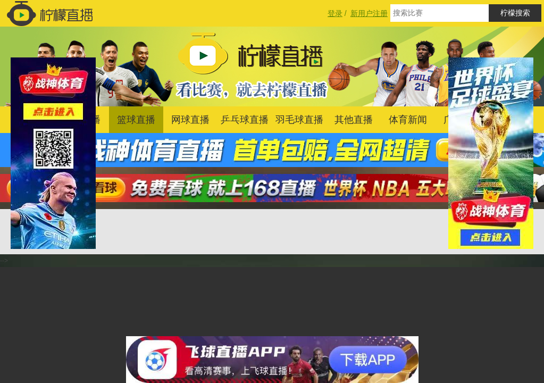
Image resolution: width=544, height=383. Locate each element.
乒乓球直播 (245, 119)
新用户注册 (369, 13)
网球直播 (190, 119)
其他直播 (353, 119)
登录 (335, 13)
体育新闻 (408, 119)
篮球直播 (136, 119)
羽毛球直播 (299, 119)
